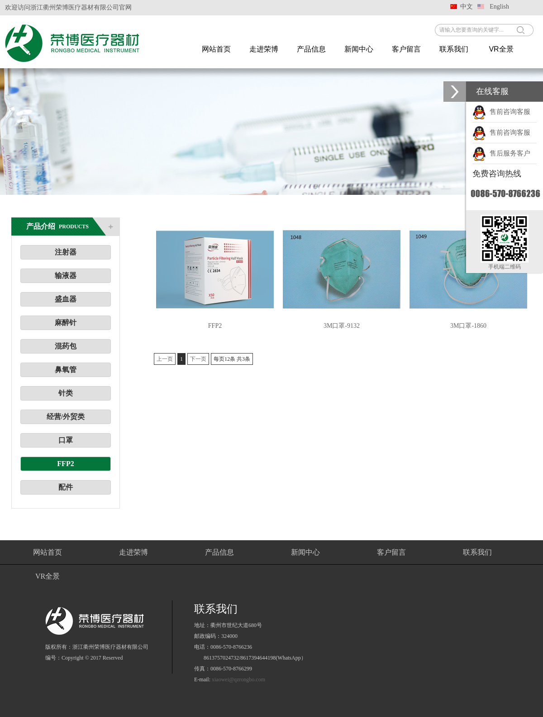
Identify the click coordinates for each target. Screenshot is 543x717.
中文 (466, 6)
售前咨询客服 (501, 111)
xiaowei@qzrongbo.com (238, 679)
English (499, 6)
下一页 (198, 359)
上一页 (165, 359)
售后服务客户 (501, 153)
